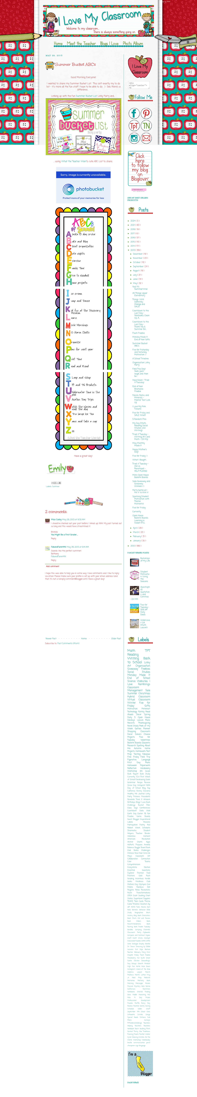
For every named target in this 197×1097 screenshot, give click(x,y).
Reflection (133, 768)
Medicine (147, 977)
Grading (131, 878)
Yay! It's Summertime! (140, 288)
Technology (132, 711)
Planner (146, 728)
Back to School (138, 660)
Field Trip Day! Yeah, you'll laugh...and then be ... (140, 372)
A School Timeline (141, 358)
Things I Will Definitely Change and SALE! (139, 303)
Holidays (132, 720)
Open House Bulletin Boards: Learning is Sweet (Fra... (141, 519)
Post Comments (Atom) (68, 643)
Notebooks (132, 992)
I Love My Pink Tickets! (139, 408)
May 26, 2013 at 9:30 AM (73, 519)
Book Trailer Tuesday (142, 927)
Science (132, 681)
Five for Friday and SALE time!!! (141, 414)
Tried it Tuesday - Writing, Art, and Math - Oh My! (141, 437)
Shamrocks (135, 830)
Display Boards (144, 944)
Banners (135, 910)
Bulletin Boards (134, 742)
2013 (133, 250)
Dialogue (135, 944)
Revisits (132, 723)
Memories (132, 980)
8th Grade (145, 771)
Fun (139, 958)
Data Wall (145, 810)
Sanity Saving (145, 1006)
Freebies (145, 669)
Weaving (135, 1037)
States (130, 898)
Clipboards (146, 932)
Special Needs (133, 1017)
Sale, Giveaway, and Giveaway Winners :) (141, 484)
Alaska (144, 907)
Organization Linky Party (141, 364)
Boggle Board (140, 847)
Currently (137, 511)
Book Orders (137, 921)
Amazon (146, 799)
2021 (133, 225)
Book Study (145, 774)
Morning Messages (136, 983)
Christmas (144, 693)
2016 (133, 237)
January (137, 540)
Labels (135, 822)
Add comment (52, 566)
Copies (148, 935)
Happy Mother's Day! (140, 450)
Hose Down (145, 966)
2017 (133, 233)
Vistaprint (141, 785)
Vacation (144, 904)
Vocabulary (145, 768)
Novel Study (133, 725)
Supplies (146, 898)
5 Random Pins (139, 419)
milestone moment (138, 836)
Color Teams (138, 861)
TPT (147, 650)
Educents (146, 742)
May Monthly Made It (139, 444)
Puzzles (131, 1003)
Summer (55, 486)
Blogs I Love (141, 802)
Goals (148, 779)
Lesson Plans (143, 720)
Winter (133, 703)
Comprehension (133, 864)
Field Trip (145, 756)
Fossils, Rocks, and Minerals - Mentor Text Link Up (141, 399)
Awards (147, 844)
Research (132, 745)
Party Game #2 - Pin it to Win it (140, 491)
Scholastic (146, 827)
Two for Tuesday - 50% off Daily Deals (144, 609)
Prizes (148, 997)
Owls (130, 995)
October (137, 262)
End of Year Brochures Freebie (138, 389)
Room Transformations (138, 892)
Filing (144, 952)
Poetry (143, 824)
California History (135, 791)
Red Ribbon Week (138, 826)
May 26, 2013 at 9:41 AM (78, 547)
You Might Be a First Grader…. (64, 534)
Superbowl (138, 898)
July (135, 275)
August (136, 270)
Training (130, 1034)
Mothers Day (133, 884)
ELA (138, 776)
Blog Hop (146, 788)
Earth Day (132, 813)
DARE (143, 941)
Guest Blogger (133, 819)
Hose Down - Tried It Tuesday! (141, 381)
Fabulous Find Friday (138, 755)
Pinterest (146, 708)
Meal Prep (138, 977)
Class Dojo (133, 808)
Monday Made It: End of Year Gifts (141, 338)
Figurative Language (138, 759)
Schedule (132, 1009)
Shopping (134, 731)
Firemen (142, 873)
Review (147, 782)
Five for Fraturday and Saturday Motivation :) (141, 352)
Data (129, 944)
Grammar (132, 782)
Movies (147, 983)
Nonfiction (146, 989)
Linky (147, 662)
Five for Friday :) (140, 456)
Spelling (141, 745)
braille (130, 1043)
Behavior (143, 910)
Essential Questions (138, 870)
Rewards (131, 799)
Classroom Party (135, 932)
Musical (130, 986)
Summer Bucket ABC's (140, 344)
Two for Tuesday (138, 738)
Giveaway (134, 669)
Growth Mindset (144, 963)
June (135, 279)
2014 (133, 246)
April (135, 528)
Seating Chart (144, 895)
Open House (144, 717)
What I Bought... (140, 459)
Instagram (131, 969)
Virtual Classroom (138, 700)
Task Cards (139, 901)
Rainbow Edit (143, 887)
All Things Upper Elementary (140, 294)
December (138, 254)
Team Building (140, 1029)
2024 (133, 221)
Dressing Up (141, 946)
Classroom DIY (143, 856)
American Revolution (138, 839)
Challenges (145, 850)
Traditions (146, 1031)
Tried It (139, 799)
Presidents (145, 796)
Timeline (136, 904)
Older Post (116, 638)
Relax (138, 890)
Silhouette (132, 1014)
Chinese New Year (135, 853)
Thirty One (138, 1031)
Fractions (133, 875)
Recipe (140, 782)
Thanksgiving (144, 723)
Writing (135, 658)
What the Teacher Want (74, 161)
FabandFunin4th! (58, 547)
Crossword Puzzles (134, 941)
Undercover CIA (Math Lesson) (145, 624)
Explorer (132, 873)
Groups (135, 963)
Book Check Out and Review (138, 918)
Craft (130, 938)
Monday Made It (138, 675)
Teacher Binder (143, 833)
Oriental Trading (143, 992)
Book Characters (144, 915)
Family (142, 711)
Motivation (134, 708)
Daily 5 (132, 717)
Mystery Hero (140, 986)
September (138, 266)
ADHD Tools (136, 907)
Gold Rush (144, 875)
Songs (148, 1014)
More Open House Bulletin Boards (141, 476)
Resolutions (145, 890)
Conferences (145, 808)
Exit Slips (140, 949)
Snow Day (132, 785)
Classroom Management (136, 689)
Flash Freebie (139, 333)
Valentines (145, 740)
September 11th (134, 1011)
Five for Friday (139, 507)
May (135, 283)
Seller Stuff (144, 1009)
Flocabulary (132, 958)
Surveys (147, 1020)
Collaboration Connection (138, 858)
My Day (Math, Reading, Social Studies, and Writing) (140, 427)
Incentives (140, 878)
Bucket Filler (144, 805)
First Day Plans (138, 762)
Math (136, 650)
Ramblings (144, 684)
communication (140, 1043)
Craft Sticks (138, 938)
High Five (131, 966)
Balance (131, 847)
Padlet (136, 995)
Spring (147, 714)
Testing (138, 754)
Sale (147, 690)
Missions (146, 822)
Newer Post (51, 638)
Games (139, 728)
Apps (148, 842)
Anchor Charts (136, 842)
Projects (133, 737)
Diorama (146, 791)
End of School (138, 678)
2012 (133, 545)
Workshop (133, 771)
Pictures (137, 796)
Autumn (139, 748)
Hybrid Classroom (138, 696)
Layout (141, 972)
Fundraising (141, 779)
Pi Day (140, 997)
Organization (143, 666)
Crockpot (147, 938)
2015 (133, 241)
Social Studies (138, 672)
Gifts (147, 706)
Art (131, 666)
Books (137, 850)
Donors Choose (142, 734)
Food (148, 873)
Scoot (135, 895)
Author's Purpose (135, 844)
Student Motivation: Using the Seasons (144, 576)
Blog (136, 915)
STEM (130, 895)
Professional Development (138, 1000)
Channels (147, 929)
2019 (133, 229)
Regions (131, 890)
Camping (139, 929)
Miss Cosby (56, 519)
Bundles (131, 929)
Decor (140, 714)
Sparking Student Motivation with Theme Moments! (141, 500)
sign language (140, 1045)
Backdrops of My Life (145, 559)
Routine (137, 1006)
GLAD (143, 958)
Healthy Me (132, 793)
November (138, 258)
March (136, 532)
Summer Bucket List (86, 96)
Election (147, 867)
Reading (133, 654)
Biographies (140, 912)
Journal (142, 793)
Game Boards (143, 816)
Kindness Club (143, 881)
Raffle (138, 1003)
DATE (148, 941)
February (137, 536)
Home (84, 638)
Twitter (142, 1034)
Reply (53, 538)
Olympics (143, 884)
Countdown (133, 810)
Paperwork (145, 765)
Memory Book (144, 980)
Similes (142, 1014)
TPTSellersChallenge (135, 1023)
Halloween (133, 765)
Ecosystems (135, 867)
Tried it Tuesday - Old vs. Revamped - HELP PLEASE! (140, 467)
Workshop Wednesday (141, 1040)
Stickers (143, 1017)
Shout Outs (145, 1011)
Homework (141, 751)
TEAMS (130, 901)
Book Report (133, 774)
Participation (133, 824)
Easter (141, 813)
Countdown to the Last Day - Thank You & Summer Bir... (141, 325)
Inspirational (145, 819)
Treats (136, 1034)
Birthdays (131, 802)
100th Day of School (138, 786)
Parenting (143, 995)
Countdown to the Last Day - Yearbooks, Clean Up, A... (141, 314)
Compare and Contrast (136, 935)
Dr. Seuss (131, 946)
